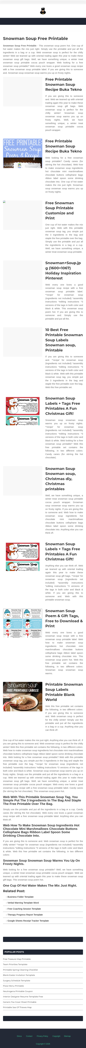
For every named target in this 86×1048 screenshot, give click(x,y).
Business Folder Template (21, 896)
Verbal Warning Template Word (23, 902)
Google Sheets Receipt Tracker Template (28, 920)
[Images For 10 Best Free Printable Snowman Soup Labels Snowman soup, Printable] (22, 342)
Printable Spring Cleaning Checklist (20, 970)
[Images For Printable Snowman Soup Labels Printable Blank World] (22, 696)
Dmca (19, 1036)
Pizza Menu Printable (13, 986)
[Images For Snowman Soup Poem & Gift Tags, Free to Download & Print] (22, 623)
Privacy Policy (42, 1036)
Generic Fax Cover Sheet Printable (19, 1002)
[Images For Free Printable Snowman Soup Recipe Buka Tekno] (22, 91)
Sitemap (67, 1036)
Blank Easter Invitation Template (19, 975)
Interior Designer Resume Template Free (23, 996)
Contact (29, 1036)
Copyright (56, 1036)
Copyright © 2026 (43, 1044)
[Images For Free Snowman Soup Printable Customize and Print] (22, 215)
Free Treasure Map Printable (17, 959)
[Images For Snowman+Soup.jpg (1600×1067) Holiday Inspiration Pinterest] (22, 275)
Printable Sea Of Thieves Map (17, 1007)
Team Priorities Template (15, 964)
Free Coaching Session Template (24, 908)
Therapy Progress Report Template (25, 914)
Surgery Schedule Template (16, 980)
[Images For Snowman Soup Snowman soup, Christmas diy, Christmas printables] (22, 481)
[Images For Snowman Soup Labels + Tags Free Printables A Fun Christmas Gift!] (22, 410)
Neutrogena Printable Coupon (18, 991)
